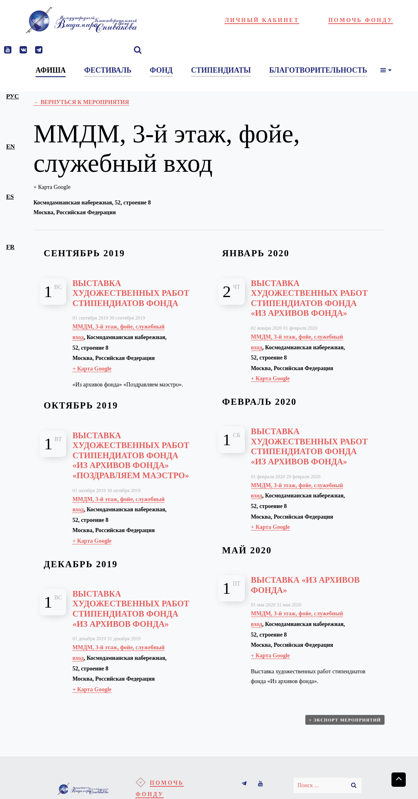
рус (12, 96)
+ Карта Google (52, 187)
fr (10, 246)
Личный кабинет (262, 20)
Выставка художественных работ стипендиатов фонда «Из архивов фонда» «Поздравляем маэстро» (130, 455)
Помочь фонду (360, 20)
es (10, 196)
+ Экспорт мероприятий (345, 719)
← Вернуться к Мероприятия (81, 102)
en (10, 146)
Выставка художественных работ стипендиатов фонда (130, 293)
